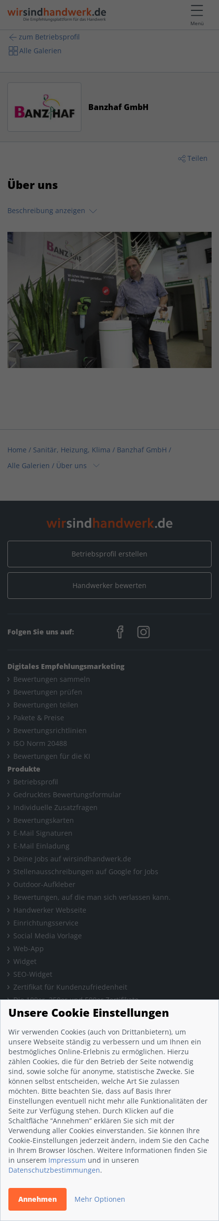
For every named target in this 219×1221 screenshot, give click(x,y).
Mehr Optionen (99, 1199)
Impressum (67, 1160)
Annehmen (37, 1199)
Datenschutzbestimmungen (54, 1170)
